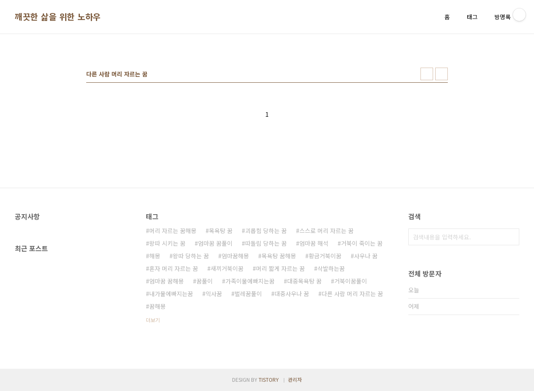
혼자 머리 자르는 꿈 (173, 268)
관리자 (295, 379)
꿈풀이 (204, 281)
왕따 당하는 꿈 (191, 256)
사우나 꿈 (366, 256)
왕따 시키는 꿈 (167, 243)
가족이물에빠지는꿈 (250, 281)
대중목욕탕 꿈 (304, 281)
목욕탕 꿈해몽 (279, 256)
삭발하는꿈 (331, 268)
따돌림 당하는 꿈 (266, 243)
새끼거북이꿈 (227, 268)
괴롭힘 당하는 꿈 (266, 230)
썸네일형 (426, 74)
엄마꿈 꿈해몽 (166, 281)
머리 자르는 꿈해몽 (172, 230)
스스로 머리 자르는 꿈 (326, 230)
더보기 (153, 319)
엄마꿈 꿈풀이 (215, 243)
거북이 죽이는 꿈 (362, 243)
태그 (472, 17)
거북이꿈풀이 (350, 281)
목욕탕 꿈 (221, 230)
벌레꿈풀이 (248, 293)
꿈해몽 (157, 306)
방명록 (502, 17)
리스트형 (441, 74)
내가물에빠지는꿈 (171, 293)
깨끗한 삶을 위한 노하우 (58, 17)
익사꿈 (214, 293)
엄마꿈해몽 (235, 256)
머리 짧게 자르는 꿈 (280, 268)
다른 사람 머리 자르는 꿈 (352, 293)
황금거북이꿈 (325, 256)
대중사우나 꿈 (292, 293)
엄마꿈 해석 (313, 243)
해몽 (154, 256)
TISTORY (269, 379)
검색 (511, 237)
